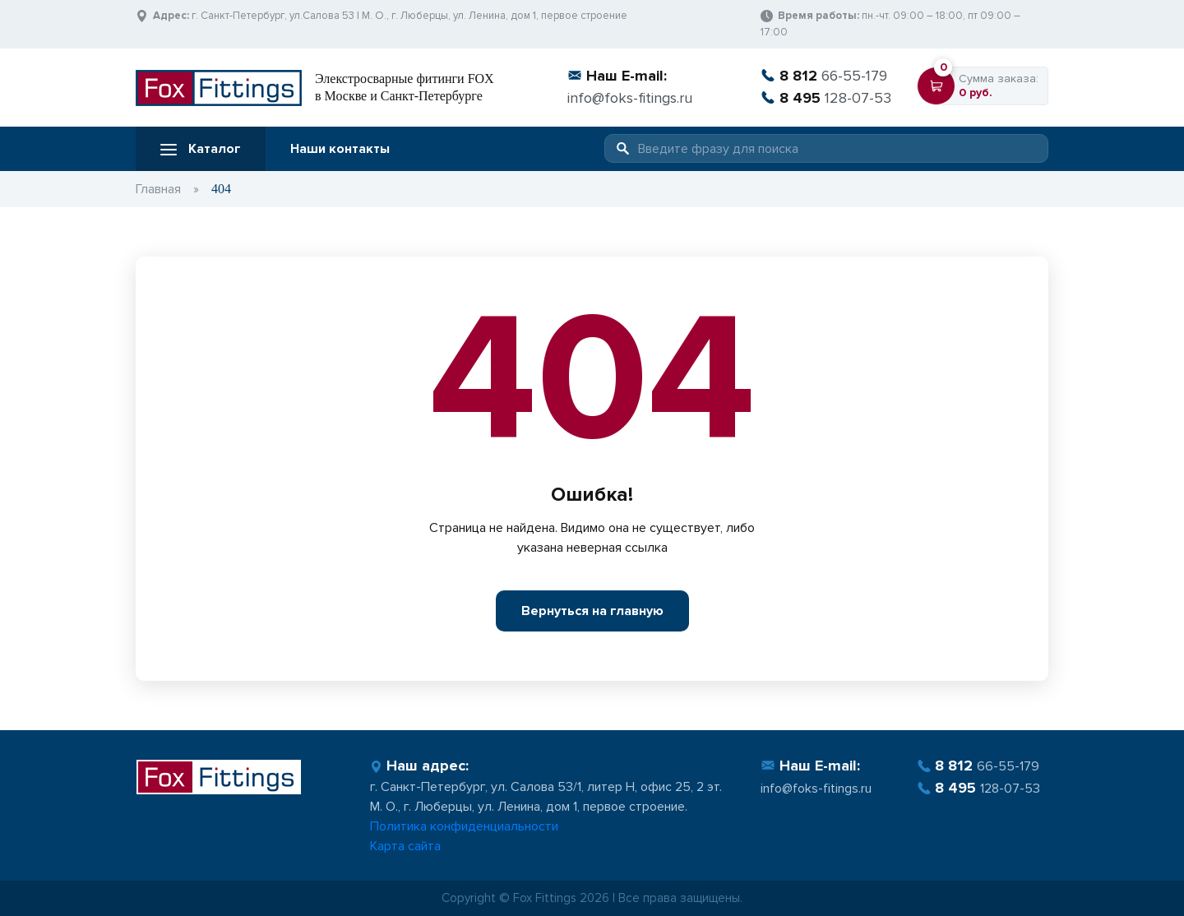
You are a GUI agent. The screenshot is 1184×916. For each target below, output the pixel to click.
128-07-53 (826, 98)
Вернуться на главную (592, 611)
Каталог (200, 149)
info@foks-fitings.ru (629, 98)
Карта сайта (405, 846)
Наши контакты (340, 149)
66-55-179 (824, 76)
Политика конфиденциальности (464, 826)
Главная (158, 189)
